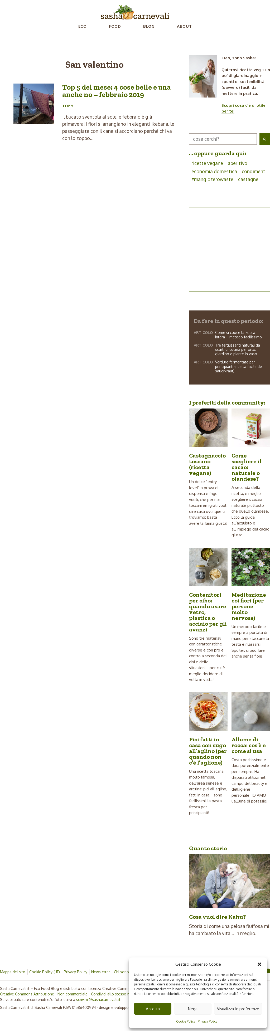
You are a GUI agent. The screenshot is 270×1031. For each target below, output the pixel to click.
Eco (82, 26)
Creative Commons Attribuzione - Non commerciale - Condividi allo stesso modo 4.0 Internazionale (84, 994)
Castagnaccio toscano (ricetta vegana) (207, 464)
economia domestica (214, 171)
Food (115, 26)
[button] (259, 964)
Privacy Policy (207, 1021)
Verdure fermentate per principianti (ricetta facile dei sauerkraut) (239, 366)
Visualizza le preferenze (238, 1008)
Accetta (153, 1008)
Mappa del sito (12, 972)
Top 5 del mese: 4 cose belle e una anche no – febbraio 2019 (116, 91)
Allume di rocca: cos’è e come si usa (249, 745)
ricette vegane (207, 163)
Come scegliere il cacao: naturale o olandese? (246, 467)
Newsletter (100, 972)
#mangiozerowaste (212, 179)
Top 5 (67, 106)
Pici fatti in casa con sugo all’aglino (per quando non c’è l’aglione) (208, 751)
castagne (248, 179)
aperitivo (237, 163)
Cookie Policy (185, 1021)
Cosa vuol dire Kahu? (217, 916)
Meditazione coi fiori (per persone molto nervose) (249, 606)
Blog (149, 26)
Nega (192, 1008)
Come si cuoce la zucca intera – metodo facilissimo (238, 334)
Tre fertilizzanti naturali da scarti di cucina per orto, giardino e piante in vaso (237, 349)
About (184, 26)
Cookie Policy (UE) (44, 972)
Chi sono (121, 972)
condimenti (254, 171)
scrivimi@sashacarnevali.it (98, 999)
